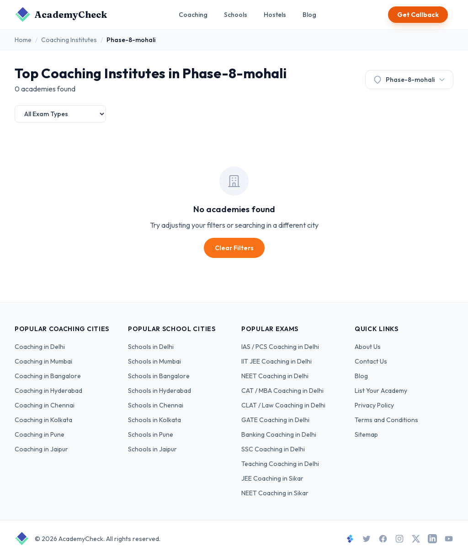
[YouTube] (448, 538)
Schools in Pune (150, 434)
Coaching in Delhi (40, 347)
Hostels (275, 15)
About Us (368, 347)
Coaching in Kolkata (43, 420)
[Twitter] (366, 538)
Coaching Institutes (69, 40)
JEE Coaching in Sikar (272, 478)
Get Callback (418, 15)
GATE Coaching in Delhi (275, 420)
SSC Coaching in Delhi (273, 449)
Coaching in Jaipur (41, 449)
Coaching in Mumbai (43, 361)
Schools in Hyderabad (159, 390)
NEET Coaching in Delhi (274, 376)
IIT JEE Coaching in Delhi (276, 361)
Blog (309, 15)
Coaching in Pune (39, 434)
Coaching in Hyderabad (48, 390)
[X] (415, 538)
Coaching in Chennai (44, 405)
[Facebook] (383, 538)
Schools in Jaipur (152, 449)
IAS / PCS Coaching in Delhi (280, 347)
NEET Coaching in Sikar (274, 493)
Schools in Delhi (151, 347)
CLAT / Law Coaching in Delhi (283, 405)
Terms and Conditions (386, 420)
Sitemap (366, 434)
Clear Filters (234, 248)
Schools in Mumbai (154, 361)
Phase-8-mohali (409, 79)
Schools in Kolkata (154, 420)
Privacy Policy (374, 405)
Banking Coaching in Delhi (278, 434)
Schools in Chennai (155, 405)
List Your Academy (381, 390)
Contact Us (371, 361)
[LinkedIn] (432, 538)
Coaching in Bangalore (48, 376)
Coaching (193, 15)
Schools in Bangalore (159, 376)
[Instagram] (399, 538)
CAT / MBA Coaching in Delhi (282, 390)
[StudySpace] (350, 538)
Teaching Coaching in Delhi (280, 464)
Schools (235, 15)
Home (23, 40)
